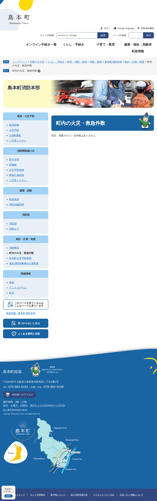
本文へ (107, 28)
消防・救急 (96, 62)
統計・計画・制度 (134, 62)
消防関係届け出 (25, 151)
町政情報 (138, 51)
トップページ (19, 62)
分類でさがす (37, 62)
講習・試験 (26, 190)
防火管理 (14, 159)
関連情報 (26, 273)
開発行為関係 (16, 175)
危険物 (13, 164)
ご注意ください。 (19, 180)
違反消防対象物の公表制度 (24, 263)
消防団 (25, 214)
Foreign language (125, 28)
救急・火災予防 (25, 116)
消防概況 (14, 248)
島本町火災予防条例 (20, 258)
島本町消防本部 (113, 62)
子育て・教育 (105, 44)
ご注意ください (17, 140)
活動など (14, 229)
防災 (11, 293)
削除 (39, 71)
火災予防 (14, 130)
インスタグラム (17, 287)
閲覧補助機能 (147, 28)
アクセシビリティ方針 (104, 495)
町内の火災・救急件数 (24, 70)
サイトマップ (18, 495)
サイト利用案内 (37, 495)
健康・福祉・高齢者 (138, 44)
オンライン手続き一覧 (41, 44)
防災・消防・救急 (77, 62)
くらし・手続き (73, 44)
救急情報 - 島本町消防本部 (20, 313)
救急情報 (14, 125)
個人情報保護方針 (79, 495)
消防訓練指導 (16, 204)
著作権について (57, 495)
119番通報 (15, 135)
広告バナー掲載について (131, 495)
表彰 (11, 282)
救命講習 (14, 199)
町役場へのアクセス (22, 394)
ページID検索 (119, 35)
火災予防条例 (16, 170)
